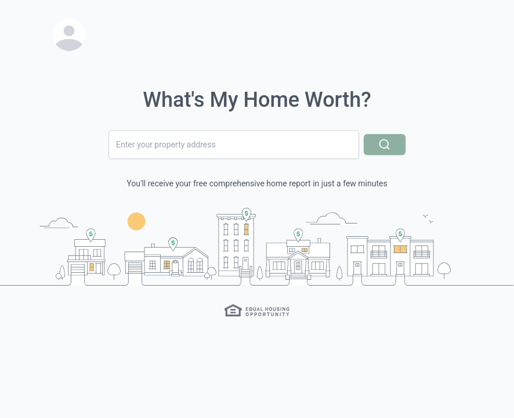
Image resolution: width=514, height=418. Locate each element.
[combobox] (233, 144)
